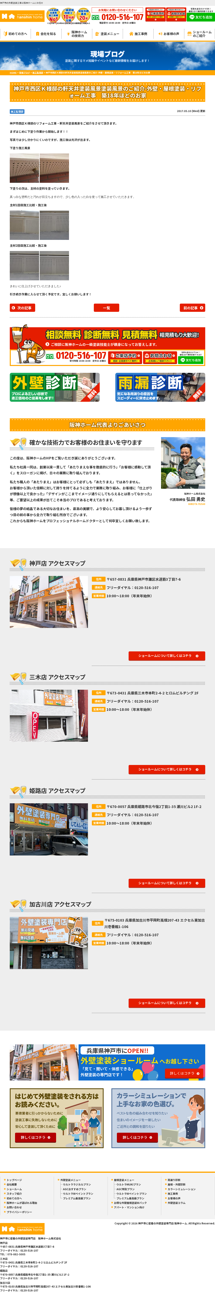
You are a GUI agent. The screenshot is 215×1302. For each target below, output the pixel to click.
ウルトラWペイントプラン (78, 1193)
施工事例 (138, 33)
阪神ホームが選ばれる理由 (22, 1203)
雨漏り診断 (174, 1180)
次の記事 (24, 307)
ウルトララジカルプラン (77, 1184)
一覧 (106, 307)
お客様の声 (169, 33)
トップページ (14, 1180)
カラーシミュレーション (182, 1189)
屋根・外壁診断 (176, 1184)
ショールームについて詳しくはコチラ (165, 655)
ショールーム (14, 1189)
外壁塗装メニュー (70, 1180)
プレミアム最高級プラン (77, 1198)
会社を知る (46, 33)
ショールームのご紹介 (199, 34)
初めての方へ (15, 33)
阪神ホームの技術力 (77, 34)
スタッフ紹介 (14, 1193)
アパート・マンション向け (129, 1207)
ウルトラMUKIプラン (128, 1184)
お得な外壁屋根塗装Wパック (130, 1203)
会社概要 (12, 1184)
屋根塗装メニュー (124, 1180)
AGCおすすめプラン (74, 1189)
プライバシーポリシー (19, 1212)
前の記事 (191, 307)
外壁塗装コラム (176, 1203)
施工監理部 (17, 111)
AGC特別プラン (125, 1189)
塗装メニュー (107, 33)
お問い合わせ (14, 1207)
